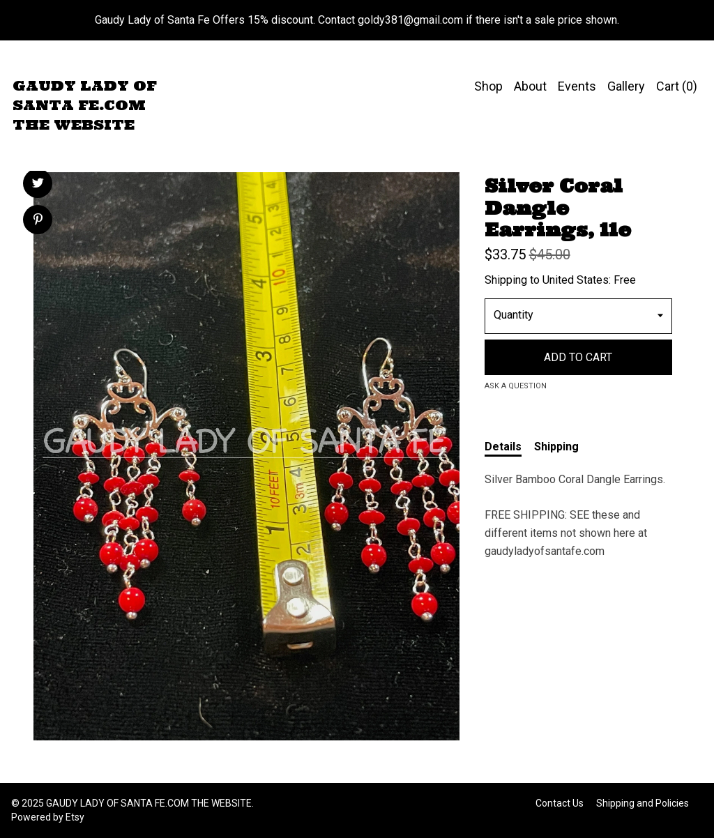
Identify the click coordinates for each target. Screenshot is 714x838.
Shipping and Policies (642, 803)
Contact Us (560, 803)
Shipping (556, 446)
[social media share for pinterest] (38, 221)
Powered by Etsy (47, 817)
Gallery (626, 86)
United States (575, 280)
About (530, 86)
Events (577, 86)
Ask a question (516, 385)
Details (503, 446)
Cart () (676, 86)
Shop (488, 86)
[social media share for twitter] (38, 184)
